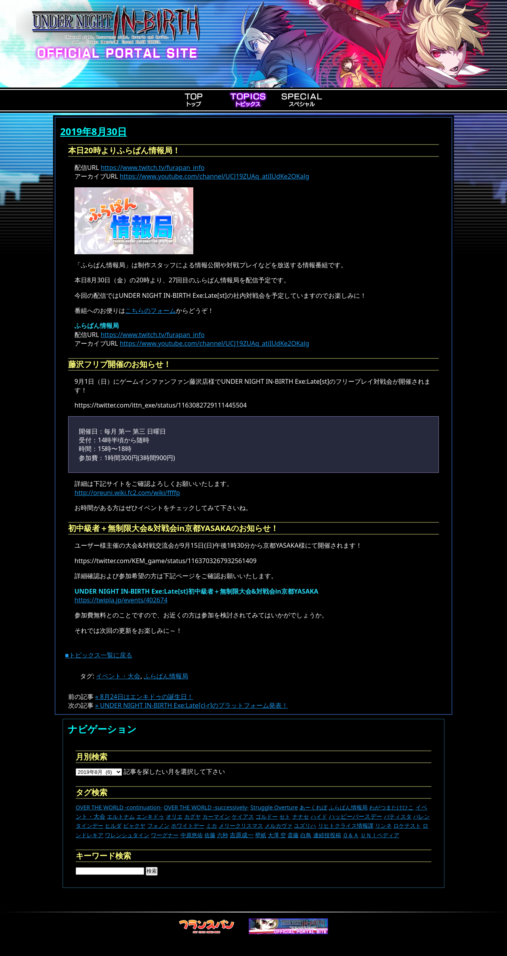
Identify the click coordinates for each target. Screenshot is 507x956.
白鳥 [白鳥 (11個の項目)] (305, 835)
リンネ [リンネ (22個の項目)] (383, 825)
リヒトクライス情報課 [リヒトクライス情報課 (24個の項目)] (346, 825)
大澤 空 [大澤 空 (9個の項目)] (277, 835)
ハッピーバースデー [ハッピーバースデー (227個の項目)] (355, 816)
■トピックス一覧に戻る (98, 655)
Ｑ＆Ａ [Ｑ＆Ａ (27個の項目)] (351, 835)
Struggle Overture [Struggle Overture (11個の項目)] (274, 807)
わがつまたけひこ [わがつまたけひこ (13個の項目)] (391, 807)
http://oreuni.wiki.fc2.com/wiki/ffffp (127, 492)
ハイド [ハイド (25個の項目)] (319, 816)
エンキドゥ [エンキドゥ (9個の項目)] (150, 816)
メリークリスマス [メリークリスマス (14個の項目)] (241, 825)
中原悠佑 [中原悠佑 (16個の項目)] (192, 835)
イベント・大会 (118, 676)
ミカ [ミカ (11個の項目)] (211, 825)
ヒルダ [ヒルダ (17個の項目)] (113, 825)
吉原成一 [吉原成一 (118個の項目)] (242, 835)
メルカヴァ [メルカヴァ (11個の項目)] (278, 825)
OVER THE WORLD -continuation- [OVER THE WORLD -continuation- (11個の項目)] (119, 807)
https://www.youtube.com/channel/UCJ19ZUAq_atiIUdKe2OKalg (214, 176)
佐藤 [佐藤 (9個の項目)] (209, 835)
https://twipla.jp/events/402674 (121, 600)
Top (194, 99)
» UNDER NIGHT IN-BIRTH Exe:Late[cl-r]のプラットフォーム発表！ (191, 705)
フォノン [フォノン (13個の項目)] (158, 825)
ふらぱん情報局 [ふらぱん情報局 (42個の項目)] (348, 807)
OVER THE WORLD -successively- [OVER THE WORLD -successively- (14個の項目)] (206, 807)
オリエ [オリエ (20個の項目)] (174, 816)
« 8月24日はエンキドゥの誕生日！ (144, 696)
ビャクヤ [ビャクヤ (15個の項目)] (134, 825)
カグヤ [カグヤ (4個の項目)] (192, 816)
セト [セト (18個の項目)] (284, 816)
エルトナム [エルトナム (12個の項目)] (121, 816)
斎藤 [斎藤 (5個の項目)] (293, 835)
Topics (248, 99)
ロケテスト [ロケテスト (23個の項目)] (407, 825)
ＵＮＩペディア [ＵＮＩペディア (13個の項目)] (379, 835)
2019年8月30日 (93, 131)
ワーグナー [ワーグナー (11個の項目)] (165, 835)
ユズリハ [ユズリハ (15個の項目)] (305, 825)
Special (302, 99)
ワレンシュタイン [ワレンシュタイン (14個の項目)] (127, 835)
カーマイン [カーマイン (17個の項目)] (216, 816)
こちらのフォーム (150, 310)
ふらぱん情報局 (166, 676)
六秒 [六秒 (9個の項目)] (222, 835)
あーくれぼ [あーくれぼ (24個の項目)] (313, 807)
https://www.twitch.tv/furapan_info (152, 167)
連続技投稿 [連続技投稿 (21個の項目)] (327, 835)
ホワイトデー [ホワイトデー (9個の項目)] (187, 825)
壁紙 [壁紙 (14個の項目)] (260, 835)
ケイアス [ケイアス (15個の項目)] (243, 816)
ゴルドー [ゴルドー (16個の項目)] (266, 816)
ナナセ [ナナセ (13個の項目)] (300, 816)
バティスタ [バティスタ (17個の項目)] (398, 816)
